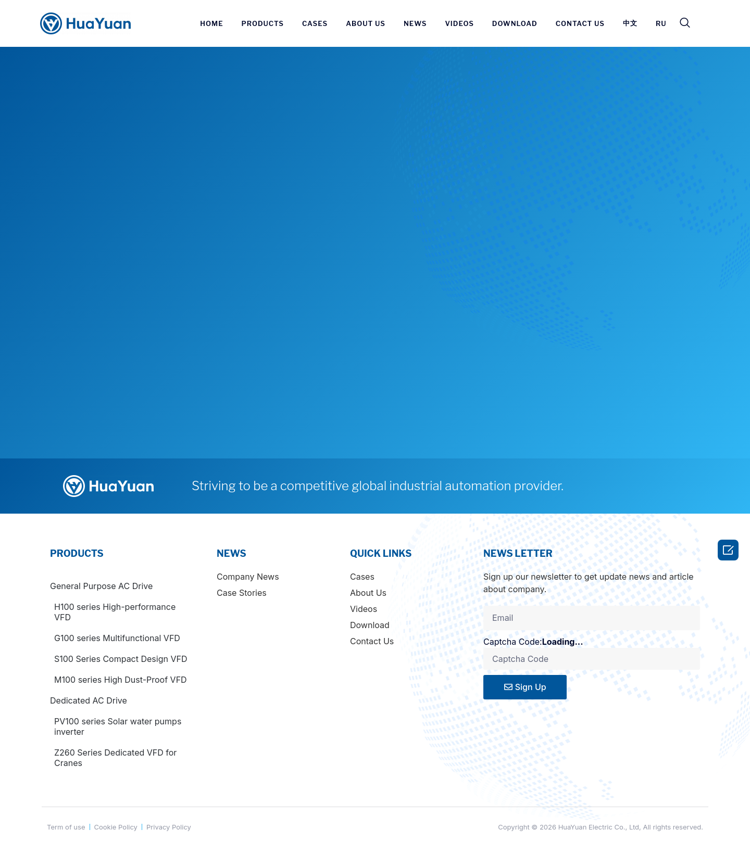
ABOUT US (365, 23)
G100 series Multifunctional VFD (117, 638)
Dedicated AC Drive (88, 700)
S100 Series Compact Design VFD (120, 659)
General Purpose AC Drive (101, 586)
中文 (630, 23)
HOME (211, 23)
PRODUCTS (263, 23)
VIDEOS (459, 23)
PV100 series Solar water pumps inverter (117, 726)
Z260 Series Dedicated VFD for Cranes (115, 757)
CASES (315, 23)
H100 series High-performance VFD (115, 612)
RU (661, 23)
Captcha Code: (541, 641)
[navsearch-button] (685, 23)
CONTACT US (580, 23)
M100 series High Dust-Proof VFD (120, 679)
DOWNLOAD (515, 23)
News (415, 23)
